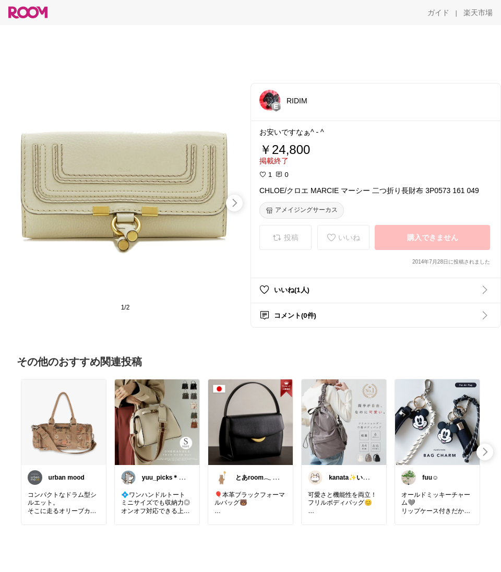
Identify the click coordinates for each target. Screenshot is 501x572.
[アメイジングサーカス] (301, 210)
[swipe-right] (234, 203)
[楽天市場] (478, 12)
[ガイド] (438, 12)
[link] (63, 421)
